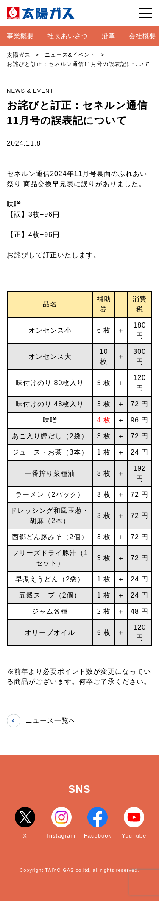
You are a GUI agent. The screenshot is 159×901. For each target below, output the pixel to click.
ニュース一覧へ (41, 720)
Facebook (98, 823)
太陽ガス (19, 55)
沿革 (108, 35)
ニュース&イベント (70, 55)
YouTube (134, 823)
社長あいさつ (67, 35)
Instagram (61, 823)
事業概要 (20, 35)
